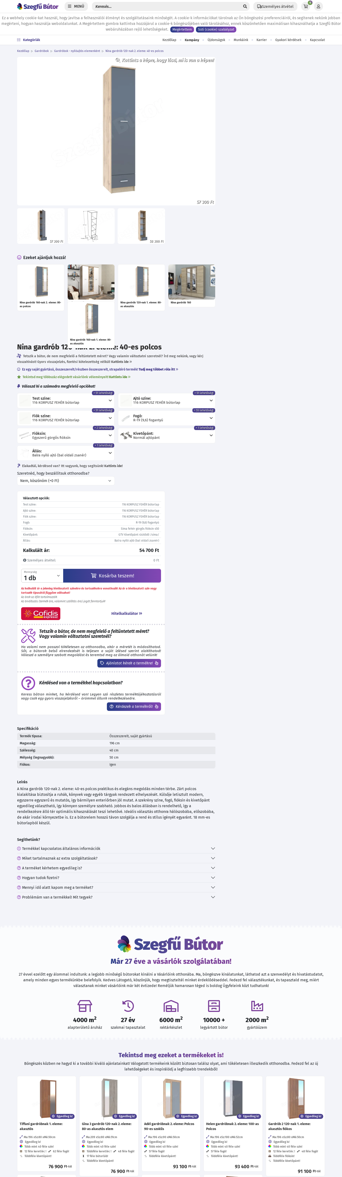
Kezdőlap (169, 40)
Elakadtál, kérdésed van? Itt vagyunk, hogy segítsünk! (225, 195)
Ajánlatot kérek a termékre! (250, 397)
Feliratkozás (267, 1096)
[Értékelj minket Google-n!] (209, 1074)
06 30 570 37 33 (36, 1091)
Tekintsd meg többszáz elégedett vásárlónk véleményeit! (229, 97)
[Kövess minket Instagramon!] (194, 1074)
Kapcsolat (317, 40)
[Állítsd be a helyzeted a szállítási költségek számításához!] (275, 6)
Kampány (192, 40)
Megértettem (182, 30)
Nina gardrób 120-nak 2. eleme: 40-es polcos (134, 51)
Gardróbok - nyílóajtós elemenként (77, 51)
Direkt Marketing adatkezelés (120, 1120)
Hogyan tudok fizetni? (193, 622)
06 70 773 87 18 (36, 1082)
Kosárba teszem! (245, 304)
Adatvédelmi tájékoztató (116, 1072)
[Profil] (318, 6)
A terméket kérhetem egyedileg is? (204, 612)
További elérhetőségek (40, 1113)
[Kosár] (305, 6)
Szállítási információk (113, 1129)
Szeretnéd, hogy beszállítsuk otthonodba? (208, 202)
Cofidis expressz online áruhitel (122, 1148)
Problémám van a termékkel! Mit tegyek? (210, 641)
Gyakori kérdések (288, 40)
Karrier (261, 40)
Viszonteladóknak (110, 1101)
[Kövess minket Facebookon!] (178, 1074)
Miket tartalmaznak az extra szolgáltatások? (212, 602)
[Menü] (76, 6)
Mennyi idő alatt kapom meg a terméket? (210, 632)
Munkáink (241, 40)
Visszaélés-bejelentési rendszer (122, 1110)
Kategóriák (28, 40)
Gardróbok (42, 51)
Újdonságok (216, 40)
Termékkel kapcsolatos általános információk (214, 593)
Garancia (102, 1139)
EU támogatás (107, 1158)
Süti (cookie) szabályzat (216, 30)
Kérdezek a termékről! (255, 445)
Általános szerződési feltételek (121, 1082)
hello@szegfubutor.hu (43, 1101)
